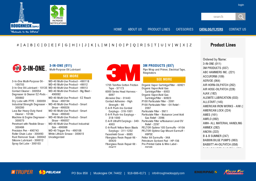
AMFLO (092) (211, 119)
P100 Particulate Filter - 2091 (158, 101)
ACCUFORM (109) (213, 76)
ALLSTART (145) (213, 102)
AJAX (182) (210, 93)
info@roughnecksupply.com (168, 173)
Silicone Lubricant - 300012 (28, 140)
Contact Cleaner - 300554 (26, 91)
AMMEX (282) (211, 127)
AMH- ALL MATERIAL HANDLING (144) (226, 123)
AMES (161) (210, 115)
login (241, 4)
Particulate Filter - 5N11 (155, 111)
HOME (118, 30)
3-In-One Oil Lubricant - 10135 (29, 88)
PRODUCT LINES (159, 30)
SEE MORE (70, 76)
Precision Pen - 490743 (25, 131)
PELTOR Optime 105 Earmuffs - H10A (163, 127)
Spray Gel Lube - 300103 (26, 143)
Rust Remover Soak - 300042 (29, 137)
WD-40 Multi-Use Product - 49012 (68, 85)
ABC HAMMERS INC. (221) (219, 72)
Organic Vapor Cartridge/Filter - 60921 (163, 85)
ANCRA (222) (211, 132)
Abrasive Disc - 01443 (118, 98)
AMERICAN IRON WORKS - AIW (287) (225, 106)
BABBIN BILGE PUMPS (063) (220, 140)
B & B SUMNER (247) (216, 136)
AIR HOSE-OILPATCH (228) (219, 89)
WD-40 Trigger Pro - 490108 (65, 131)
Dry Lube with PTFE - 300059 (29, 101)
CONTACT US (237, 30)
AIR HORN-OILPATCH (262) (219, 85)
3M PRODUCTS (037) (215, 68)
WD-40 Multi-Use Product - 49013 (68, 88)
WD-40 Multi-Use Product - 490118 (68, 81)
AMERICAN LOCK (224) (217, 110)
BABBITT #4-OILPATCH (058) (220, 144)
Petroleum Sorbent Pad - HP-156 (160, 141)
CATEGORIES (184, 30)
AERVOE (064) (211, 81)
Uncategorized (56, 137)
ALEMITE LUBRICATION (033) (220, 98)
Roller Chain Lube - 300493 (28, 134)
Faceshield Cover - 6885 (119, 134)
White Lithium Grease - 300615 (66, 134)
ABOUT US (135, 30)
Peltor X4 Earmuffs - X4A (156, 137)
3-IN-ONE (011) (212, 64)
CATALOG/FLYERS (211, 30)
